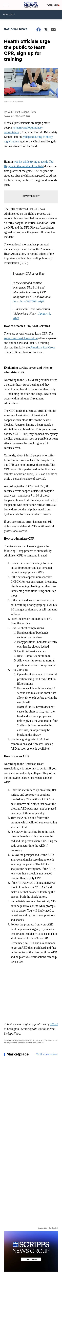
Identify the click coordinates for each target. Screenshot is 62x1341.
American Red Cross (42, 347)
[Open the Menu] (5, 5)
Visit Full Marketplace (47, 1054)
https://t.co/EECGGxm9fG (28, 301)
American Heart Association (21, 338)
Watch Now (53, 5)
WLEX (54, 1024)
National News (15, 29)
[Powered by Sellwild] (53, 1228)
